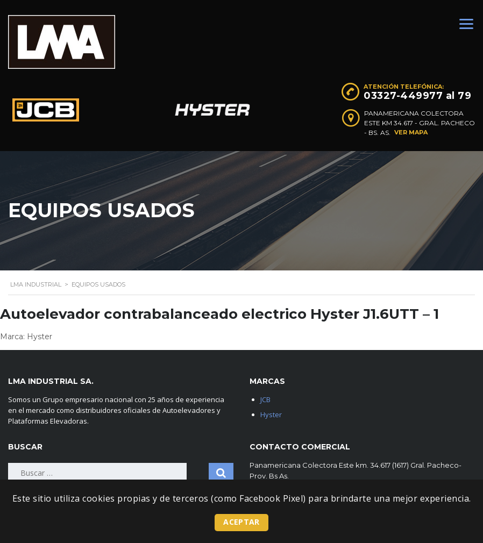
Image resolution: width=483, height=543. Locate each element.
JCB (265, 399)
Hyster (271, 414)
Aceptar (241, 522)
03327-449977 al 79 (417, 96)
